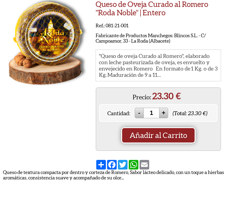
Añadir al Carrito (158, 135)
